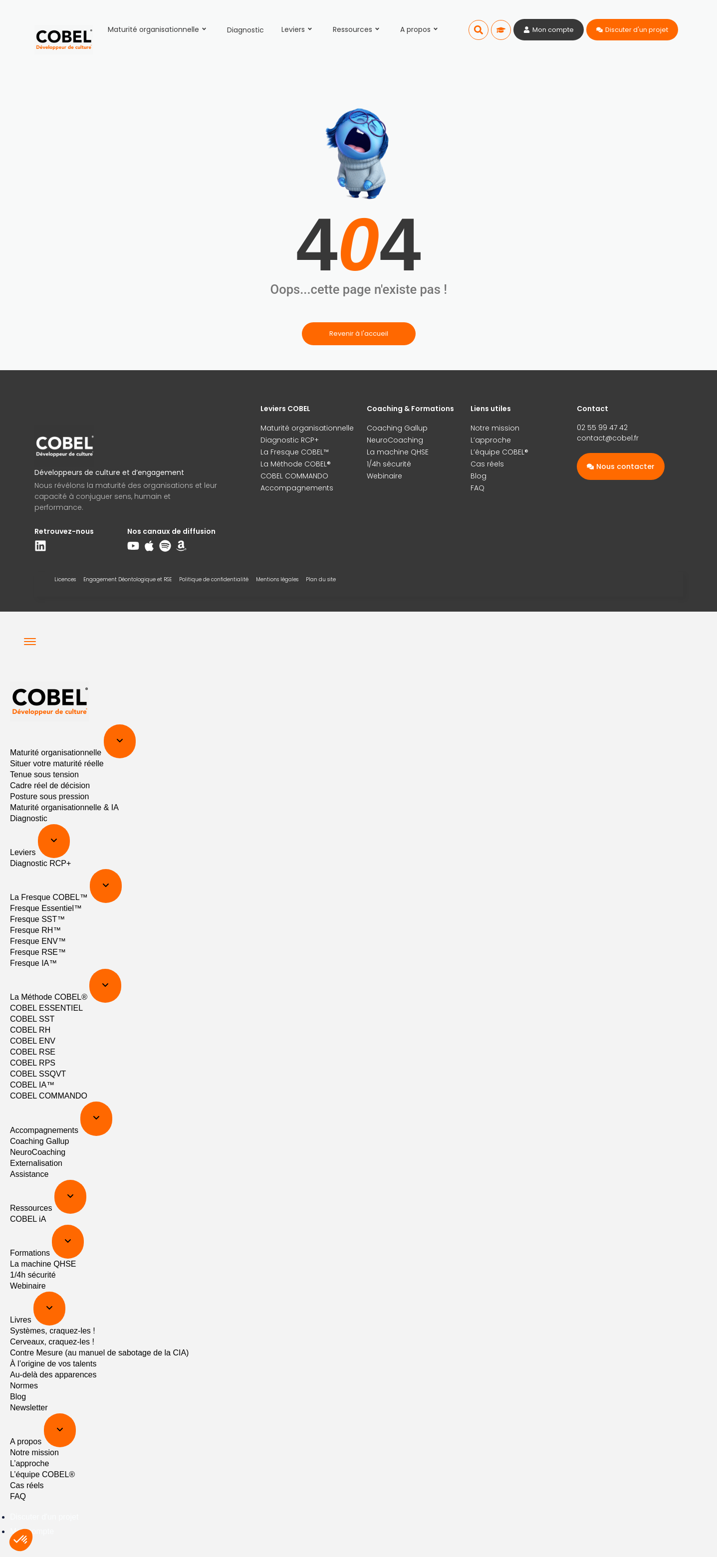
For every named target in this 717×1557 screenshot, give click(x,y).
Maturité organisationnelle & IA (64, 807)
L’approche (491, 440)
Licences (65, 579)
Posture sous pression (49, 796)
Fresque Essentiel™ (46, 908)
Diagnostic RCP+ (289, 440)
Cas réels (487, 464)
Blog (478, 476)
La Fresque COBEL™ (294, 452)
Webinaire (384, 476)
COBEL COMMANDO (294, 476)
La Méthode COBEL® (295, 464)
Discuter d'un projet (44, 1517)
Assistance (29, 1174)
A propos (420, 29)
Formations (31, 1253)
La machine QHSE (398, 452)
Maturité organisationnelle (159, 29)
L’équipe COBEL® (499, 452)
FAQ (477, 488)
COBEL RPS (32, 1063)
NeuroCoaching (395, 440)
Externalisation (36, 1163)
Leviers (298, 29)
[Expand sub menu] (120, 741)
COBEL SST (32, 1019)
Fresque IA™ (33, 963)
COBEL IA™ (32, 1085)
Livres (21, 1320)
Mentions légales (277, 579)
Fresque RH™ (35, 930)
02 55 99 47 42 (602, 428)
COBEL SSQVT (38, 1074)
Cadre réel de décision (50, 785)
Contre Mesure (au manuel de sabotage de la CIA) (99, 1352)
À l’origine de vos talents (53, 1363)
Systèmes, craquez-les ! (52, 1331)
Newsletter (29, 1407)
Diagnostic (245, 30)
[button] (478, 30)
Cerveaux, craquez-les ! (52, 1341)
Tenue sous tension (44, 774)
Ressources (358, 29)
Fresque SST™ (37, 919)
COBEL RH (30, 1030)
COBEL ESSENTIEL (46, 1008)
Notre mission (495, 428)
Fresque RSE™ (38, 952)
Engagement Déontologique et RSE (127, 579)
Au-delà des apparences (53, 1374)
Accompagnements (296, 488)
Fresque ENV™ (38, 941)
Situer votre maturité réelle (57, 763)
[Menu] (30, 642)
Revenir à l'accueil (358, 333)
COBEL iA (28, 1219)
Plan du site (321, 579)
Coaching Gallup (397, 428)
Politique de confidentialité (213, 579)
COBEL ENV (32, 1041)
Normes (24, 1385)
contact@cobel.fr (608, 438)
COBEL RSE (32, 1052)
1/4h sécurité (389, 464)
